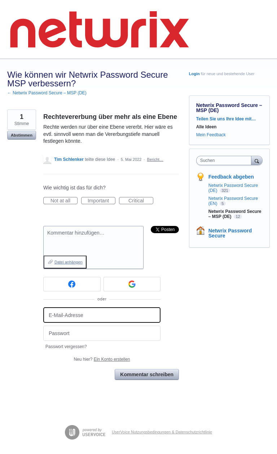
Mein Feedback (211, 134)
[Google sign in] (132, 284)
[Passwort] (102, 333)
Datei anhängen (68, 262)
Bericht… (155, 159)
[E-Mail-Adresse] (102, 315)
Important (101, 201)
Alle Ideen (206, 126)
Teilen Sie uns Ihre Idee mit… (226, 118)
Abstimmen (21, 135)
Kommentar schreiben (146, 374)
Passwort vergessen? (66, 346)
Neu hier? (102, 359)
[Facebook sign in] (72, 284)
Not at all (64, 201)
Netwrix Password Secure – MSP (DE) (229, 107)
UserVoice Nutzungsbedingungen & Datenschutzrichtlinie (162, 432)
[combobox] (225, 160)
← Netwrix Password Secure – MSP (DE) (47, 92)
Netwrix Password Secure (230, 233)
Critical (140, 201)
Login (194, 74)
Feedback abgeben (231, 177)
